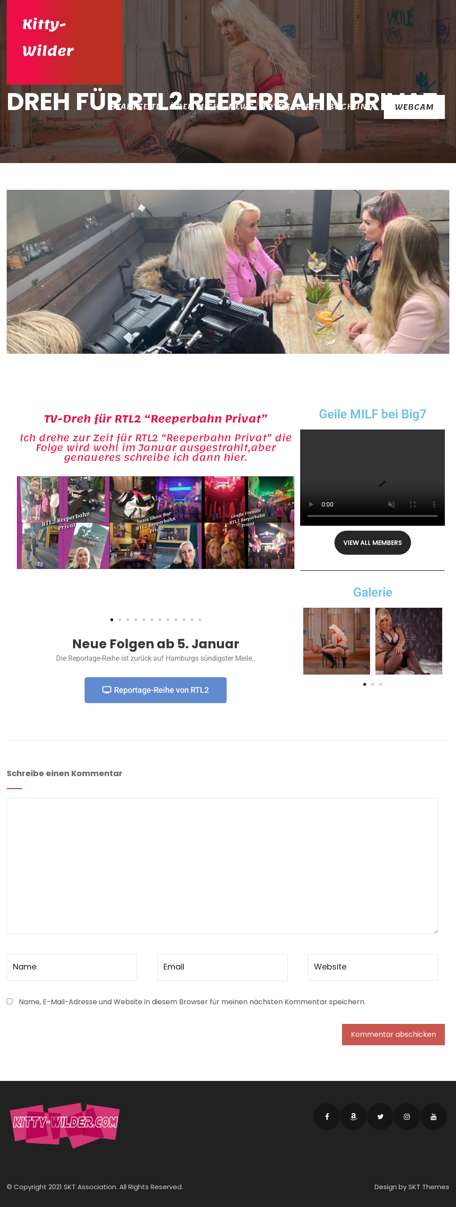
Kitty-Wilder (47, 38)
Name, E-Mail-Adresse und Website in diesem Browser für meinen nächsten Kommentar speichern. (192, 1002)
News (241, 106)
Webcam (414, 107)
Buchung (350, 106)
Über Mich (195, 106)
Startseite (135, 106)
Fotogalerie (291, 106)
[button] (111, 619)
